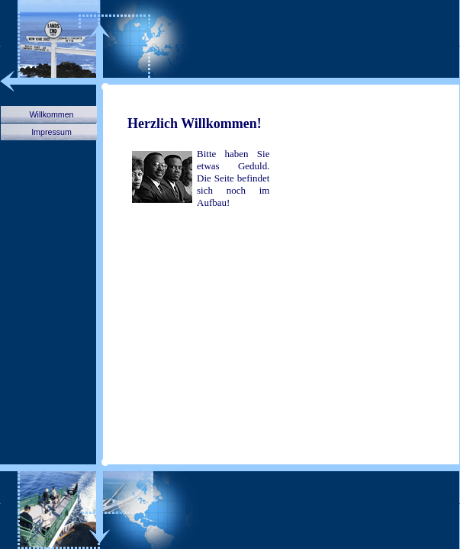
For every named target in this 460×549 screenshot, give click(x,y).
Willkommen (51, 114)
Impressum (51, 131)
